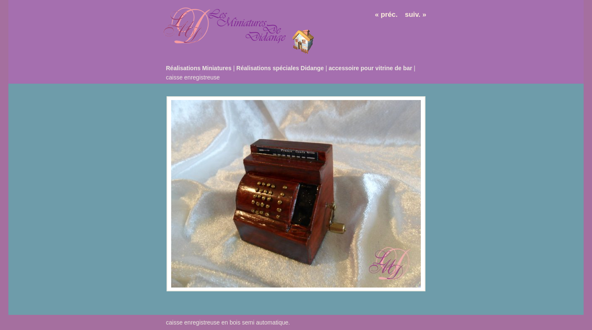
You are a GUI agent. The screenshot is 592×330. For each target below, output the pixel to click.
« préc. (386, 14)
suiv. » (415, 14)
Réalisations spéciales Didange (280, 68)
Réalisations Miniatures (199, 68)
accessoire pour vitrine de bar (370, 68)
